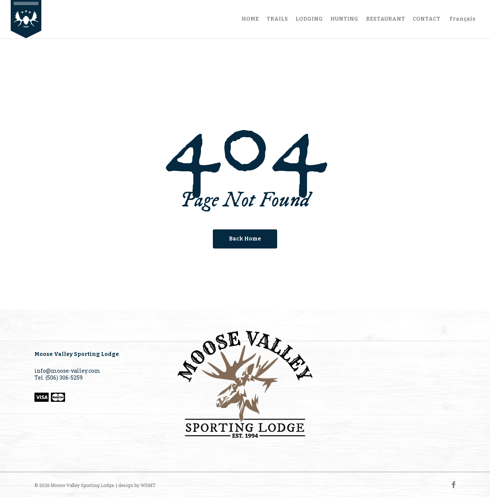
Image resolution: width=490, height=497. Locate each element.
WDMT (147, 485)
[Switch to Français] (461, 19)
